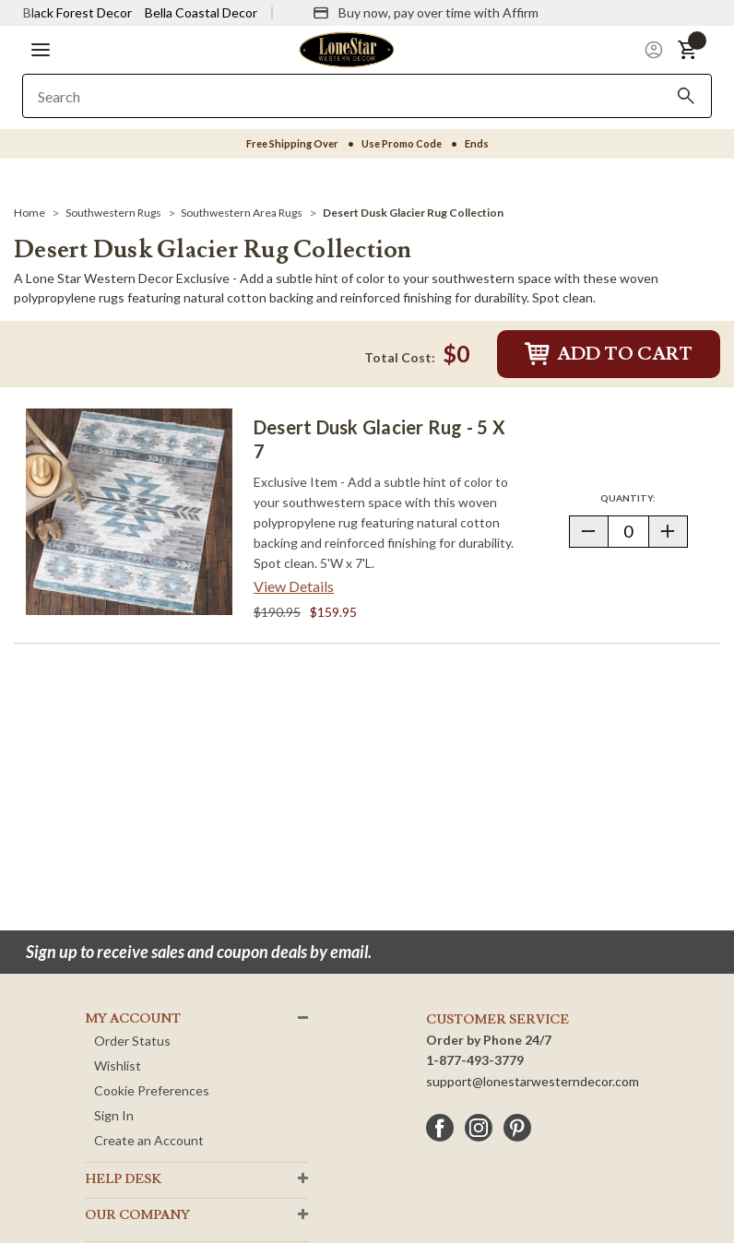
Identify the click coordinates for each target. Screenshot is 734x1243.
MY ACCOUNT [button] (133, 1019)
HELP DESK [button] (123, 1179)
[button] (40, 49)
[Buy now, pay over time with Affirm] (426, 13)
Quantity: (643, 497)
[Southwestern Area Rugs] (241, 212)
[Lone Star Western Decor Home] (347, 48)
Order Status (132, 1040)
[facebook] (440, 1128)
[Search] (686, 95)
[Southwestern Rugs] (113, 212)
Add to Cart (609, 354)
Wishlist (117, 1065)
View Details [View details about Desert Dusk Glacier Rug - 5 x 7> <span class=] (294, 586)
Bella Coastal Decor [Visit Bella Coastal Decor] (201, 12)
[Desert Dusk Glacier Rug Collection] (413, 212)
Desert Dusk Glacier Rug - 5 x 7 (379, 439)
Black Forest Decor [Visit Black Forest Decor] (77, 12)
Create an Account (149, 1140)
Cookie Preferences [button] (151, 1090)
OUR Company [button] (137, 1215)
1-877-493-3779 (475, 1060)
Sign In (114, 1115)
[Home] (29, 212)
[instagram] (478, 1128)
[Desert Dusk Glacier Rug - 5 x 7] (129, 511)
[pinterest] (517, 1128)
